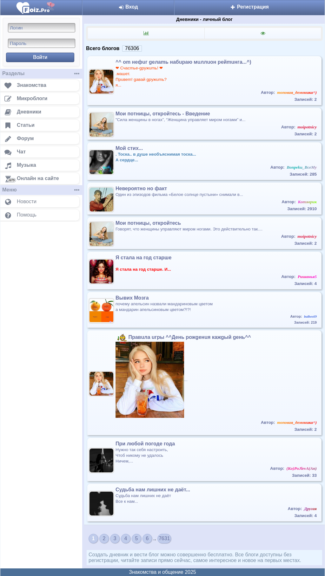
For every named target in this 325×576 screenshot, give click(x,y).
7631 (164, 538)
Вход (128, 7)
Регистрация (249, 7)
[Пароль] (41, 43)
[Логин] (41, 27)
